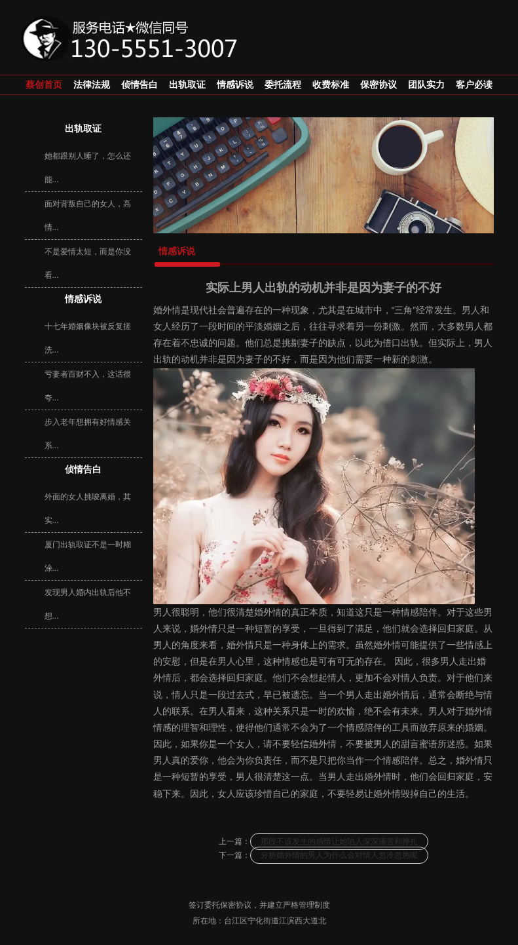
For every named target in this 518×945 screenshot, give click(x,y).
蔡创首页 (44, 85)
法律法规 (91, 85)
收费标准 (330, 85)
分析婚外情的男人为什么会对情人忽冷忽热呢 (339, 855)
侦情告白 (139, 85)
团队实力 (426, 85)
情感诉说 (235, 85)
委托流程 (283, 85)
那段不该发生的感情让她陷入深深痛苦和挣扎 (339, 841)
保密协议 (378, 85)
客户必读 (474, 85)
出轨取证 (187, 85)
